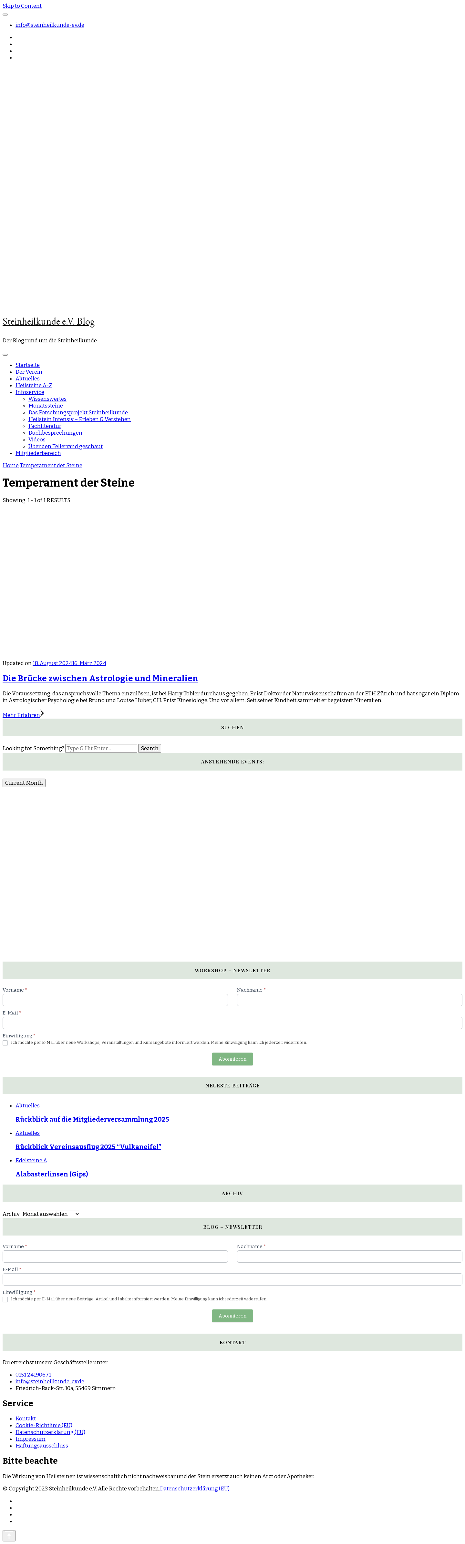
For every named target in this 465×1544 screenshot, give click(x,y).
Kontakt (26, 1418)
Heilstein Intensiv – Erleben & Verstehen (79, 419)
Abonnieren (232, 1059)
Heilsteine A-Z (34, 385)
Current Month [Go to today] (24, 783)
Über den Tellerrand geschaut (65, 446)
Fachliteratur (44, 426)
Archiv (11, 1214)
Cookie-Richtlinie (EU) (44, 1425)
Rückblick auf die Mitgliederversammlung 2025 (92, 1119)
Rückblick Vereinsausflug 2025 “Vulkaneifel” (88, 1147)
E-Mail (12, 1013)
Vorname (15, 990)
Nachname (251, 990)
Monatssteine (45, 405)
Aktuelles (28, 378)
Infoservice (30, 392)
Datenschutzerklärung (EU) (50, 1432)
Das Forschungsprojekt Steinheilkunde (78, 412)
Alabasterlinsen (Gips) (52, 1174)
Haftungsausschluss (42, 1445)
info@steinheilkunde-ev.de (50, 25)
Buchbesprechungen (55, 432)
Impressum (31, 1439)
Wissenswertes (47, 399)
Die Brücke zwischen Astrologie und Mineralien (100, 678)
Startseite (28, 365)
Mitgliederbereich (38, 453)
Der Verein (29, 371)
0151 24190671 (33, 1374)
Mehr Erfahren (23, 715)
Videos (37, 439)
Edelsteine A (31, 1160)
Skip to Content (22, 6)
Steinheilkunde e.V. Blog (49, 321)
